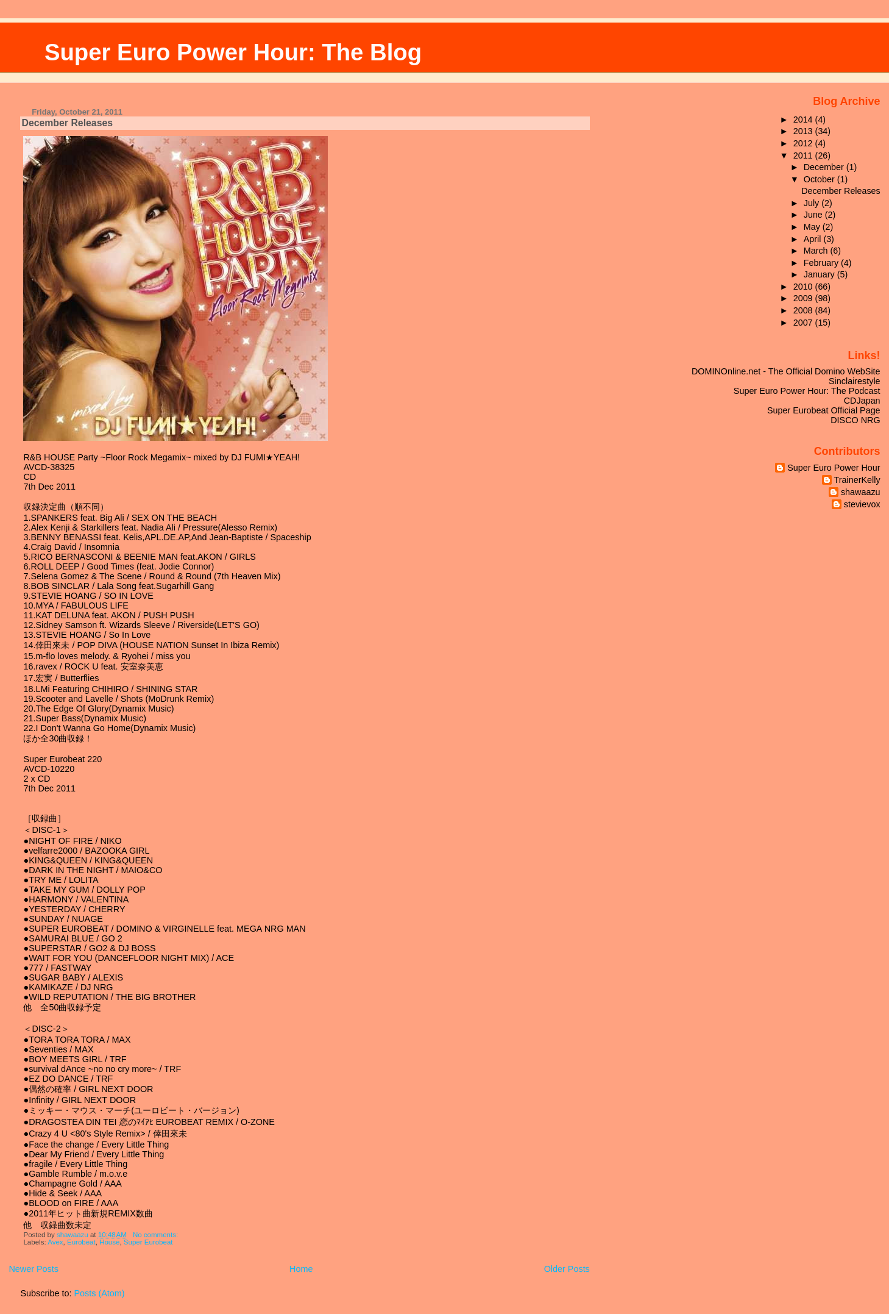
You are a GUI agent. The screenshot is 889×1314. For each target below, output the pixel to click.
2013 (804, 131)
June (814, 215)
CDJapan (862, 400)
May (813, 227)
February (822, 263)
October (820, 179)
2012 (804, 143)
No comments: (156, 1234)
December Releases (67, 123)
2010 (804, 286)
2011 (804, 155)
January (820, 274)
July (812, 203)
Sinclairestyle (854, 381)
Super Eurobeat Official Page (823, 410)
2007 (804, 322)
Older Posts (567, 1269)
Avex (55, 1242)
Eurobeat (81, 1242)
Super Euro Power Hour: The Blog (233, 52)
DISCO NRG (855, 420)
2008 (804, 310)
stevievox (862, 504)
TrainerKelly (857, 480)
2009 (804, 298)
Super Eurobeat (148, 1242)
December (825, 167)
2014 (804, 119)
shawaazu (860, 492)
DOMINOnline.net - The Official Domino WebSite (786, 371)
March (817, 250)
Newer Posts (33, 1269)
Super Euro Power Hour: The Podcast (807, 391)
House (109, 1242)
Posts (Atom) (99, 1293)
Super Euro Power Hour (833, 468)
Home (301, 1269)
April (814, 239)
